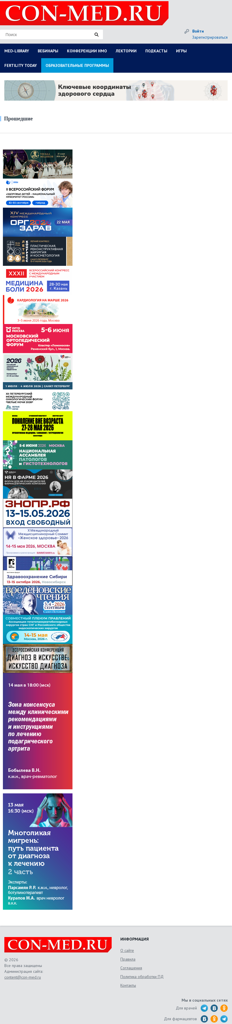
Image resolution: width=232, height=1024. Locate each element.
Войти (198, 31)
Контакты (128, 985)
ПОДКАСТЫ (156, 51)
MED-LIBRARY (16, 51)
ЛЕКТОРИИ (126, 51)
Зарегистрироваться (210, 37)
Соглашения (131, 967)
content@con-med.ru (22, 977)
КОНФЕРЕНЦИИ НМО (87, 51)
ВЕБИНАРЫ (48, 51)
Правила (127, 959)
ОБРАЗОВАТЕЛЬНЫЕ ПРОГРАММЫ (77, 65)
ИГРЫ (181, 51)
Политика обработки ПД (142, 976)
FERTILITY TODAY (20, 65)
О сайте (127, 950)
